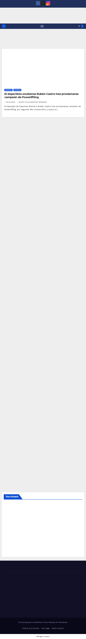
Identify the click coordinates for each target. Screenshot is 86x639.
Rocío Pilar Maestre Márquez (32, 102)
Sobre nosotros (58, 628)
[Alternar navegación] (42, 26)
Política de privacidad (30, 628)
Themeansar (63, 622)
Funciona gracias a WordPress (30, 622)
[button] (79, 26)
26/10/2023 (11, 102)
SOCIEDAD (17, 90)
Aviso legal (45, 628)
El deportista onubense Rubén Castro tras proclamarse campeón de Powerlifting (41, 95)
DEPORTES (8, 90)
